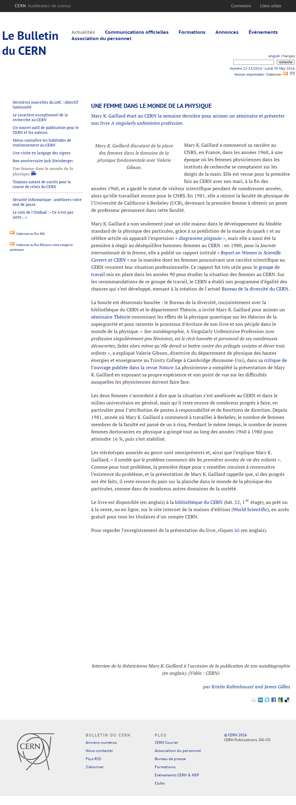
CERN (43, 5)
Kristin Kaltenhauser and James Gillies (251, 686)
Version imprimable (248, 74)
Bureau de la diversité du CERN (255, 288)
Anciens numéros (101, 742)
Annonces (227, 32)
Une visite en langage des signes (42, 153)
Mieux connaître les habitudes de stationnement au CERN (42, 142)
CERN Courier (166, 742)
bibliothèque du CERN (199, 502)
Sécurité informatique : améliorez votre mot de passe (47, 202)
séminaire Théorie (110, 316)
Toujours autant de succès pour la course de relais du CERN (42, 184)
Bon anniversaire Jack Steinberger (43, 160)
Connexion (241, 5)
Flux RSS (93, 758)
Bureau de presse (170, 758)
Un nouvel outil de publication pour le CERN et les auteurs (46, 130)
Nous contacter (99, 750)
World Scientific (250, 509)
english (274, 56)
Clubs (160, 783)
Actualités (83, 32)
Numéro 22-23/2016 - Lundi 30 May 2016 (262, 68)
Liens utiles (270, 5)
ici (237, 530)
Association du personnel (101, 38)
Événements (263, 32)
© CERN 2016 (235, 735)
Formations (192, 32)
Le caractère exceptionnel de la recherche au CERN (40, 117)
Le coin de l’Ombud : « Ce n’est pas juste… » (43, 214)
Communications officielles (137, 32)
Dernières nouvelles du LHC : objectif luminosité (45, 104)
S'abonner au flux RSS (27, 234)
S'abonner (95, 767)
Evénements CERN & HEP (177, 775)
